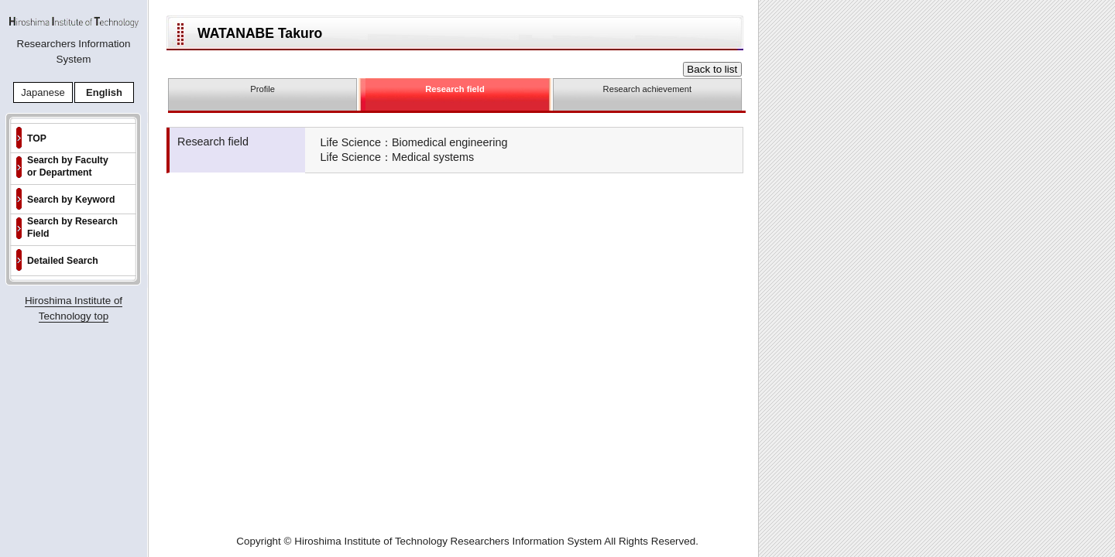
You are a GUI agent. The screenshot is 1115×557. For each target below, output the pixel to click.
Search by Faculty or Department (67, 166)
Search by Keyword (71, 199)
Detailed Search (62, 260)
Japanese (42, 92)
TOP (36, 138)
